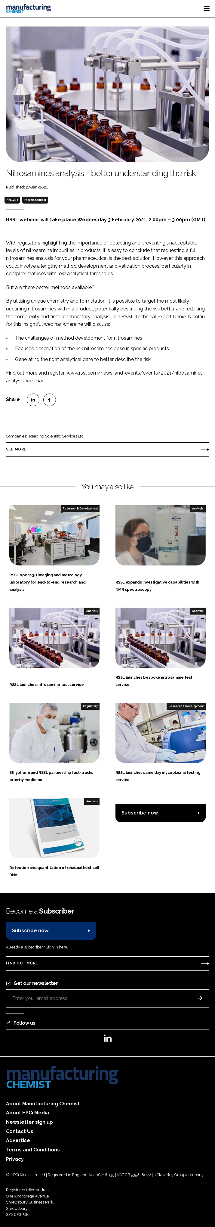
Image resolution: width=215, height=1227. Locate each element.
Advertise (18, 1140)
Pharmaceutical (35, 199)
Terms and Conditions (33, 1150)
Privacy (15, 1159)
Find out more (22, 963)
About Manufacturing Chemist (43, 1104)
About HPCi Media (27, 1113)
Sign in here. (57, 947)
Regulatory (90, 706)
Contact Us (19, 1131)
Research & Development (80, 508)
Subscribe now (139, 813)
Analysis (12, 199)
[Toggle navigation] (206, 8)
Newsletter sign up (29, 1122)
